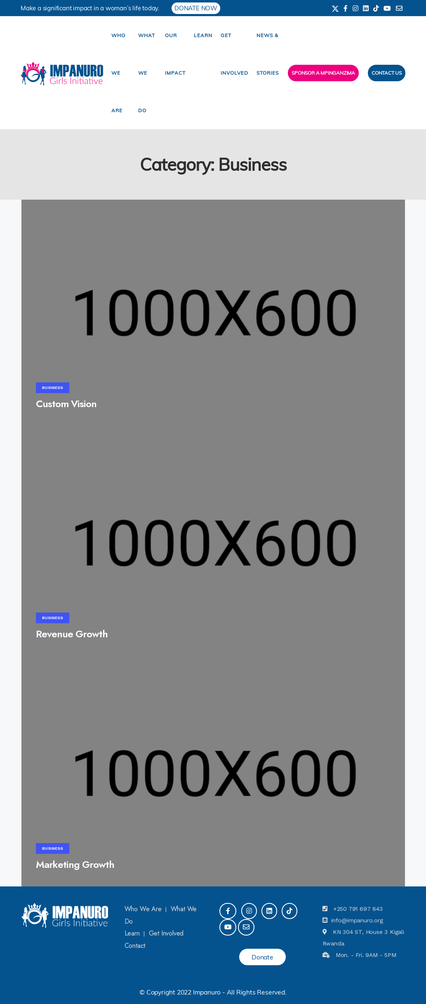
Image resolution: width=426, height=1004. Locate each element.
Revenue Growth (72, 634)
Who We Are (118, 72)
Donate (262, 957)
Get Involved (166, 933)
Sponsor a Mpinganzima (323, 73)
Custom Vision (66, 403)
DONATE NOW (195, 8)
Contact (135, 945)
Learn (203, 35)
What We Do (146, 72)
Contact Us (387, 73)
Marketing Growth (75, 864)
